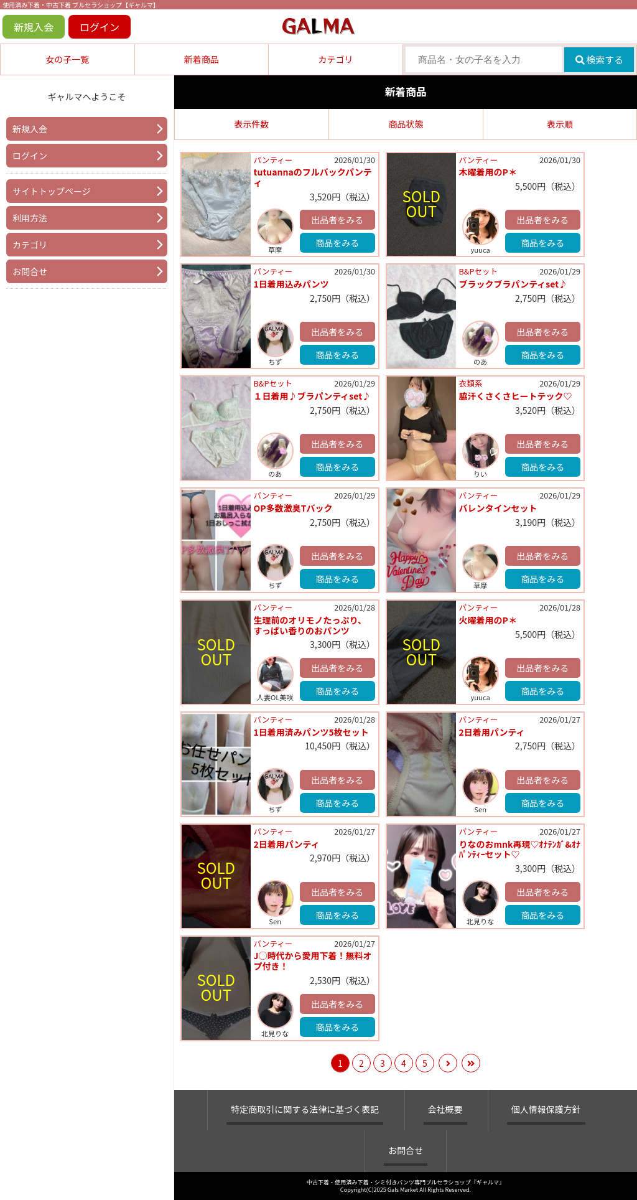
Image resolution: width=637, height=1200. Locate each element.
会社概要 (445, 1109)
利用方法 (29, 218)
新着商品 (201, 59)
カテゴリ (335, 59)
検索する (599, 59)
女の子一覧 (67, 59)
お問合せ (29, 271)
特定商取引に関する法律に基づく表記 (305, 1109)
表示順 (560, 124)
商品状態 (406, 124)
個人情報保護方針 (546, 1109)
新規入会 (33, 26)
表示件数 (252, 124)
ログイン (99, 26)
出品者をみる (337, 219)
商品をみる (337, 243)
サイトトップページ (51, 191)
